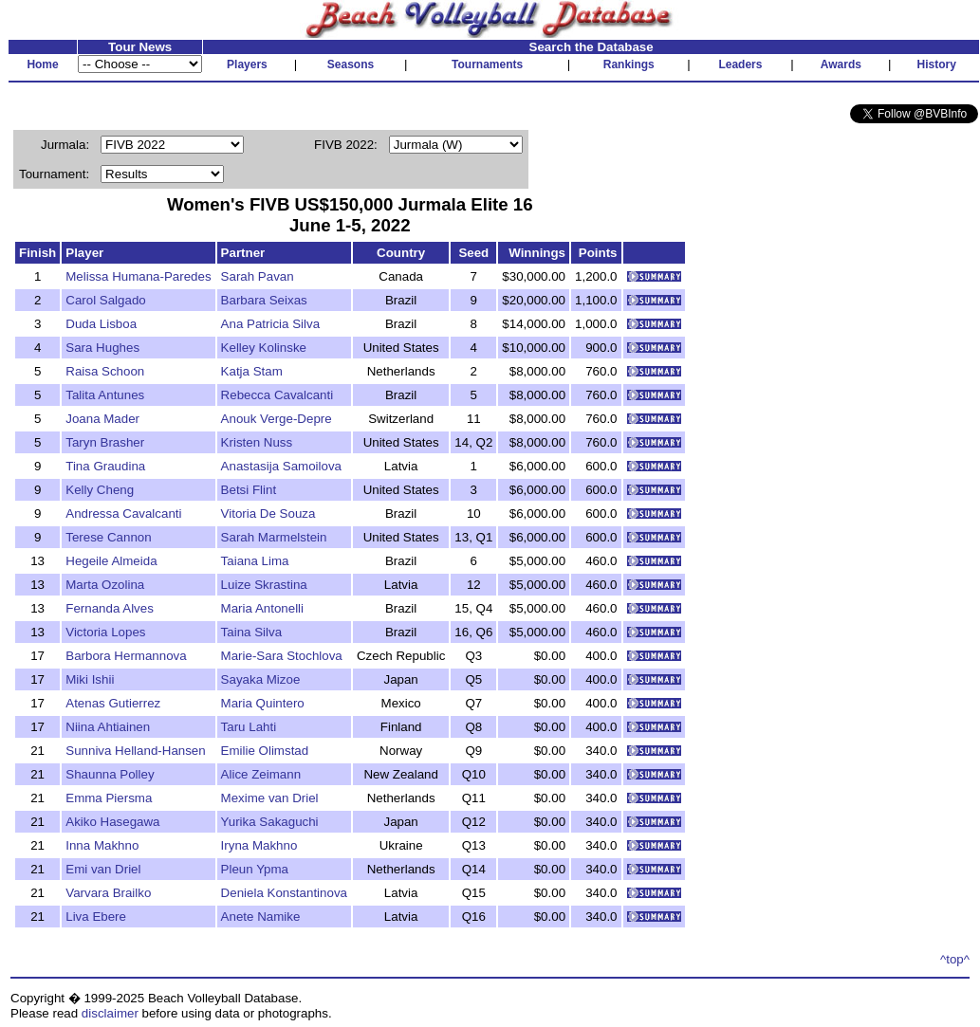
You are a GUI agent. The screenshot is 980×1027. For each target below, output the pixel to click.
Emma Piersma (108, 798)
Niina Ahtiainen (107, 727)
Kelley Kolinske (263, 347)
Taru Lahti (249, 727)
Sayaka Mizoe (261, 679)
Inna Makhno (102, 845)
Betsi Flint (249, 490)
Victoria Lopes (105, 632)
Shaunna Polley (109, 774)
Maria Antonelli (262, 608)
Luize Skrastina (264, 585)
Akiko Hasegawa (112, 822)
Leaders (740, 64)
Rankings (629, 64)
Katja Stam (252, 371)
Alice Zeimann (261, 774)
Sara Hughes (102, 347)
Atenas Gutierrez (112, 703)
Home (42, 64)
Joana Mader (102, 419)
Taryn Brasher (104, 442)
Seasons (350, 64)
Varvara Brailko (108, 893)
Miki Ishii (89, 679)
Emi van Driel (102, 869)
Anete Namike (261, 916)
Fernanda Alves (109, 608)
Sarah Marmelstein (274, 537)
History (936, 64)
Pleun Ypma (254, 869)
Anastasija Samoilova (281, 466)
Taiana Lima (255, 561)
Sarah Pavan (257, 276)
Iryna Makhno (259, 845)
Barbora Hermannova (125, 656)
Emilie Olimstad (265, 750)
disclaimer (110, 1013)
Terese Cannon (108, 537)
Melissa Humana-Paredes (138, 276)
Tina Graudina (105, 466)
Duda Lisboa (101, 324)
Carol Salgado (105, 300)
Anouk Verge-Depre (276, 419)
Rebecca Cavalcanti (277, 395)
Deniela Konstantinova (284, 893)
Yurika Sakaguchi (270, 822)
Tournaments (487, 64)
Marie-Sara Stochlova (281, 656)
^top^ (955, 959)
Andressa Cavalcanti (123, 513)
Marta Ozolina (104, 585)
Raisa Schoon (104, 371)
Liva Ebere (95, 916)
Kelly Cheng (99, 490)
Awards (841, 64)
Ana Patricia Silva (270, 324)
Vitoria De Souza (268, 513)
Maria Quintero (263, 703)
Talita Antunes (104, 395)
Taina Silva (251, 632)
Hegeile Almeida (111, 561)
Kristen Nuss (257, 442)
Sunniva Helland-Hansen (135, 750)
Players (247, 64)
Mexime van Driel (270, 798)
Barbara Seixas (264, 300)
